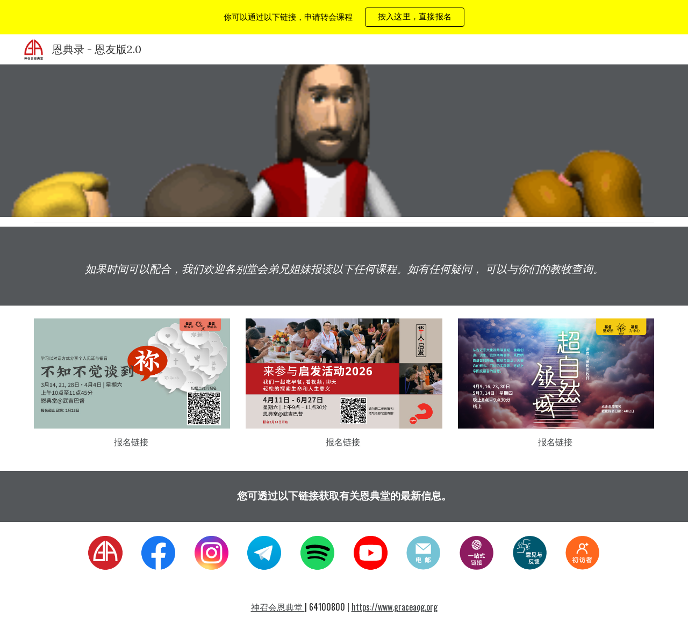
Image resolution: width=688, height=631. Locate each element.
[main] (344, 269)
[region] (344, 17)
